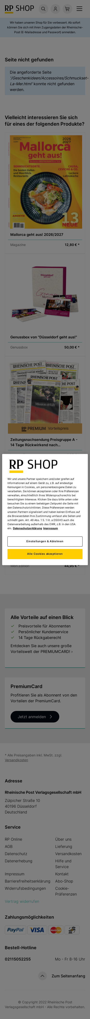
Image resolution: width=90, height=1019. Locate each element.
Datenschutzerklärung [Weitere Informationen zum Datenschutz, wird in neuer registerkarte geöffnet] (27, 528)
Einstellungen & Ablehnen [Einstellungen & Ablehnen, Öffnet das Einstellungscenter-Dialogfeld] (45, 541)
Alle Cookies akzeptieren (45, 553)
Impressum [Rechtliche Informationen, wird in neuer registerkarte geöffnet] (50, 528)
